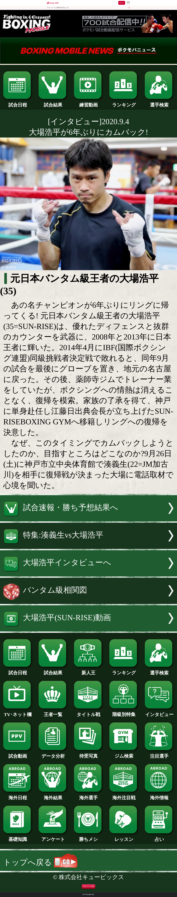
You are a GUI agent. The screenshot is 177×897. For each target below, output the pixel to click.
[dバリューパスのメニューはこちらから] (128, 3)
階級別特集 (124, 712)
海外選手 (88, 795)
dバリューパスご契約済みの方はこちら (58, 7)
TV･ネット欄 (18, 712)
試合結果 (53, 103)
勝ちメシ (88, 837)
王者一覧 (53, 712)
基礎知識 (18, 837)
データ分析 (53, 754)
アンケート (53, 837)
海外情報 (159, 795)
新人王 (88, 670)
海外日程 (18, 795)
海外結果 (53, 795)
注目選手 (159, 754)
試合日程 (18, 103)
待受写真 (88, 754)
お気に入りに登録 (88, 886)
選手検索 (159, 103)
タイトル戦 (88, 712)
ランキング (124, 103)
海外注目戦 (124, 795)
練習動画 (88, 103)
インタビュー (159, 712)
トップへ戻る (40, 862)
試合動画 (18, 754)
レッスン (124, 837)
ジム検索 (124, 754)
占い (159, 837)
